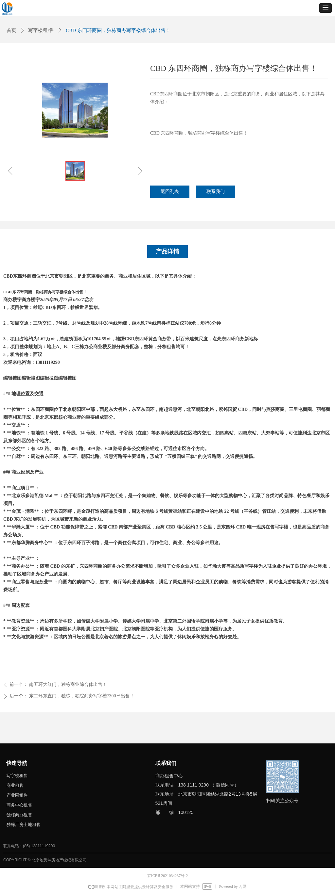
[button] (325, 8)
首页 (11, 30)
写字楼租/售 (41, 30)
